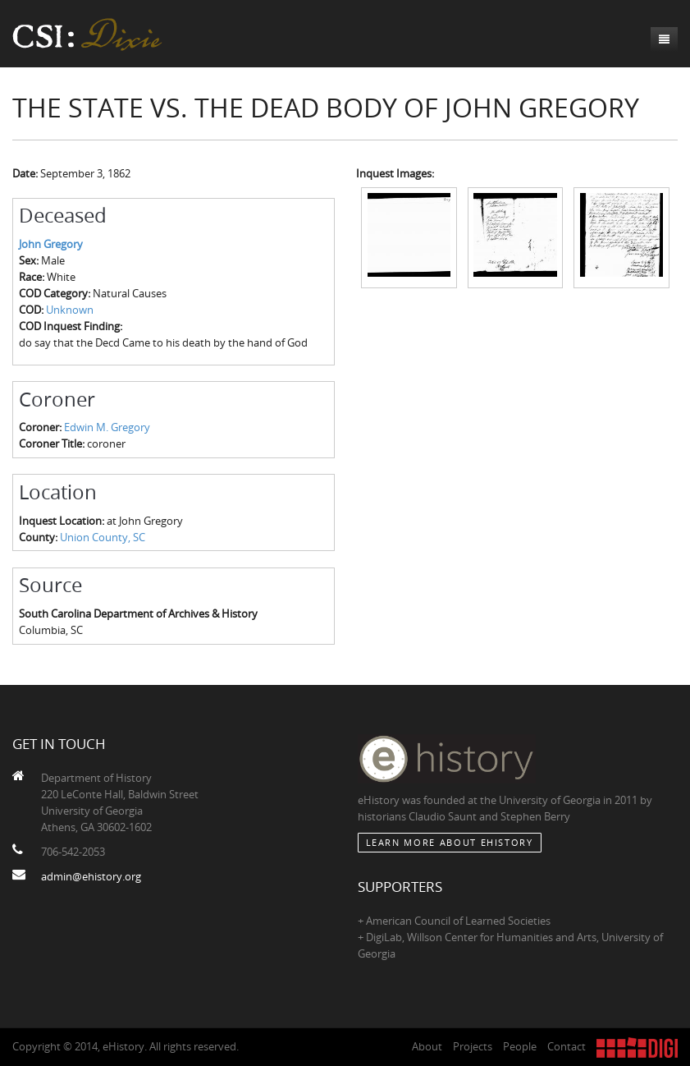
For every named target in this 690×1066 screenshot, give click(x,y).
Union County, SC (102, 537)
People (520, 1046)
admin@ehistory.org (91, 876)
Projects (472, 1046)
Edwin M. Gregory (107, 427)
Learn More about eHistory (449, 842)
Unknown (70, 309)
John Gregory (51, 244)
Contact (566, 1046)
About (427, 1046)
